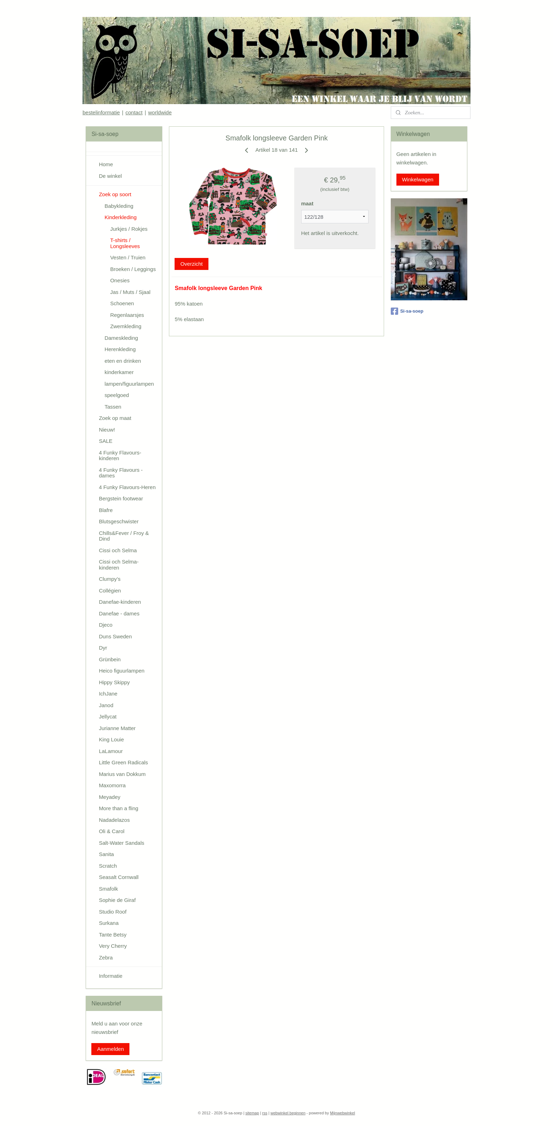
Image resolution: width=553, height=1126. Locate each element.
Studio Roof (112, 912)
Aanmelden (110, 1049)
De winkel (110, 176)
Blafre (106, 510)
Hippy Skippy (114, 682)
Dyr (103, 648)
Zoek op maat (115, 418)
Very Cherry (113, 946)
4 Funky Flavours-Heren (127, 487)
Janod (106, 705)
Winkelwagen (417, 179)
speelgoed (116, 395)
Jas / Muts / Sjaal (130, 292)
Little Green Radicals (123, 762)
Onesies (119, 280)
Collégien (110, 591)
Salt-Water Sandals (121, 843)
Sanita (106, 854)
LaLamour (111, 751)
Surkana (109, 923)
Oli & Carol (111, 831)
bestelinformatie (101, 112)
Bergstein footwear (121, 498)
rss (264, 1113)
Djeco (105, 625)
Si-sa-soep (407, 311)
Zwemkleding (125, 326)
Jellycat (107, 716)
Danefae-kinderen (120, 602)
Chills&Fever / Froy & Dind (124, 536)
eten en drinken (122, 361)
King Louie (111, 739)
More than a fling (118, 808)
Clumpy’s (109, 579)
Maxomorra (112, 785)
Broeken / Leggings (133, 269)
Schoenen (122, 303)
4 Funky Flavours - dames (120, 473)
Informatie (110, 976)
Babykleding (118, 206)
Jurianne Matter (117, 728)
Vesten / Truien (127, 257)
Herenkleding (119, 349)
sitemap (252, 1113)
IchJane (108, 694)
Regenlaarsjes (127, 315)
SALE (105, 441)
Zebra (106, 958)
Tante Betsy (112, 935)
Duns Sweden (115, 636)
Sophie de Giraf (117, 900)
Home (106, 164)
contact (134, 112)
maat (307, 203)
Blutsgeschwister (119, 521)
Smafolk (108, 889)
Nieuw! (107, 430)
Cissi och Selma (118, 550)
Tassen (112, 407)
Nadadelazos (114, 820)
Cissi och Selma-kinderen (119, 565)
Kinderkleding (120, 217)
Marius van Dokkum (122, 774)
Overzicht (191, 264)
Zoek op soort (115, 194)
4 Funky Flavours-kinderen (120, 456)
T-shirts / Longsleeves (125, 243)
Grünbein (110, 659)
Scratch (108, 866)
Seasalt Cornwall (119, 877)
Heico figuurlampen (121, 671)
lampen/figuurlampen (129, 384)
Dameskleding (121, 338)
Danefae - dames (119, 613)
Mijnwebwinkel (342, 1113)
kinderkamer (119, 372)
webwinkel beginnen (288, 1113)
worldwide (160, 112)
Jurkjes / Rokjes (128, 229)
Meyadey (109, 797)
